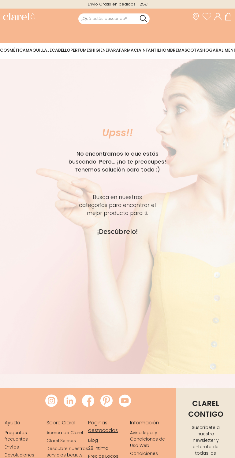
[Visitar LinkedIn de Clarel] (70, 401)
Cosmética (13, 50)
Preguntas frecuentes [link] (16, 436)
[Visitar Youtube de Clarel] (125, 401)
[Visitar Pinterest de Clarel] (106, 401)
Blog (93, 440)
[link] (19, 17)
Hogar (210, 50)
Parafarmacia (124, 50)
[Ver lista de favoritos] (208, 16)
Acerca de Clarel (65, 433)
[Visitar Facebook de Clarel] (88, 401)
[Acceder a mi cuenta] (219, 16)
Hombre (169, 50)
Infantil (150, 50)
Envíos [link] (12, 447)
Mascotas (190, 50)
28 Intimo (98, 448)
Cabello (61, 50)
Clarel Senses (61, 441)
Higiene (99, 50)
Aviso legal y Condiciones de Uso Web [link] (147, 439)
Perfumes (80, 50)
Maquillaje (39, 50)
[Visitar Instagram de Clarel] (51, 401)
